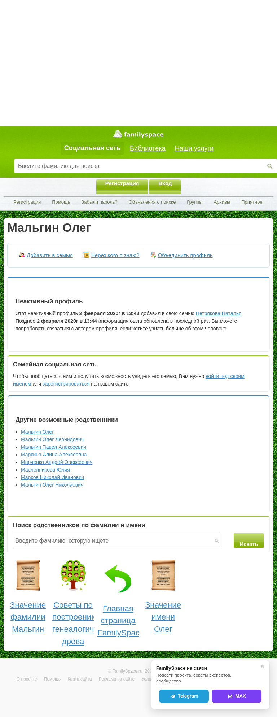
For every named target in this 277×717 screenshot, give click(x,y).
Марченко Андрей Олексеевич (56, 462)
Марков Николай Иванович (52, 477)
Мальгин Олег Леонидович (52, 439)
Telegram (184, 696)
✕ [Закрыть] (262, 666)
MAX (236, 696)
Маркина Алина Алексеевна (54, 454)
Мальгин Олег (37, 432)
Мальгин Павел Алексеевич (53, 447)
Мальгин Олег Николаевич (52, 485)
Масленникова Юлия (45, 470)
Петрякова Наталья (219, 313)
